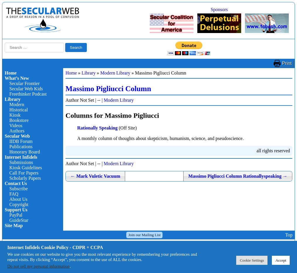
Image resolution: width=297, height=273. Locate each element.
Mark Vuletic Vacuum (95, 176)
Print (287, 63)
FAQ (13, 193)
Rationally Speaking (97, 127)
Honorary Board (24, 151)
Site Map (14, 225)
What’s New (17, 78)
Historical (18, 109)
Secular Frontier (24, 83)
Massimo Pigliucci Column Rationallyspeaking (237, 176)
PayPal (15, 214)
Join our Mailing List (144, 235)
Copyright (18, 204)
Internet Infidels (21, 157)
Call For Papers (24, 172)
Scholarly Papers (25, 178)
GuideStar (18, 220)
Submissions (21, 162)
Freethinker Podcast (28, 93)
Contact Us (16, 183)
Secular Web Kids (26, 88)
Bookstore (19, 120)
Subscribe (18, 188)
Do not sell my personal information (38, 266)
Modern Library (115, 72)
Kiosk (14, 115)
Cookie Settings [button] (252, 260)
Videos (15, 125)
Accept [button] (280, 260)
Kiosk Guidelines (25, 167)
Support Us (16, 209)
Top (289, 234)
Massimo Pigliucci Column (108, 88)
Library (12, 99)
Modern (16, 104)
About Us (18, 199)
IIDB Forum (21, 141)
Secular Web (17, 136)
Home (11, 72)
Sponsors (219, 9)
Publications (20, 146)
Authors (17, 130)
